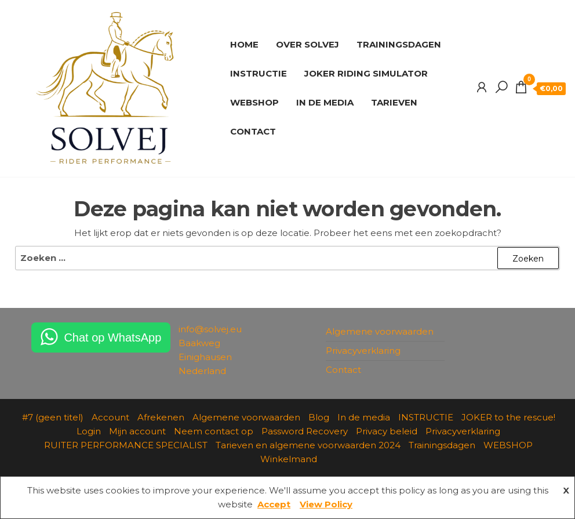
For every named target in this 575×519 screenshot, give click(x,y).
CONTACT (253, 131)
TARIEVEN (394, 102)
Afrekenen (160, 417)
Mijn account (137, 431)
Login (89, 431)
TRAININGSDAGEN (398, 44)
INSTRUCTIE (258, 73)
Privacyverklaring (363, 350)
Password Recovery (304, 431)
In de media (363, 417)
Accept (273, 504)
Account (110, 417)
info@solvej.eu (210, 329)
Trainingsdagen (442, 445)
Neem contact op (213, 431)
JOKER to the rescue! (508, 417)
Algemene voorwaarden (380, 331)
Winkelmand (288, 458)
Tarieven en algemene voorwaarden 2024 (308, 445)
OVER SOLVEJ (307, 44)
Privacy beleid (386, 431)
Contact (343, 369)
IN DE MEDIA (325, 102)
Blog (318, 417)
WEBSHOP (254, 102)
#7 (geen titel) (52, 417)
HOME (244, 44)
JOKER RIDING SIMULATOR (366, 73)
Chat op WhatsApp (112, 337)
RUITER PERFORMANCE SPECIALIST (126, 445)
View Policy (326, 504)
